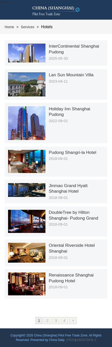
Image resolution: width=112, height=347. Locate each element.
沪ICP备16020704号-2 (81, 340)
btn (102, 10)
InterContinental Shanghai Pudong (74, 49)
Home (9, 27)
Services (27, 27)
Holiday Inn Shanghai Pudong (69, 111)
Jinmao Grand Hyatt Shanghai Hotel (68, 188)
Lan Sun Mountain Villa (71, 74)
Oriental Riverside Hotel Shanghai (72, 248)
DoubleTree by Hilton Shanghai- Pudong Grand (73, 215)
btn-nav (5, 2)
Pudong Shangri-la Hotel (72, 152)
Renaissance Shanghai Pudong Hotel (71, 277)
